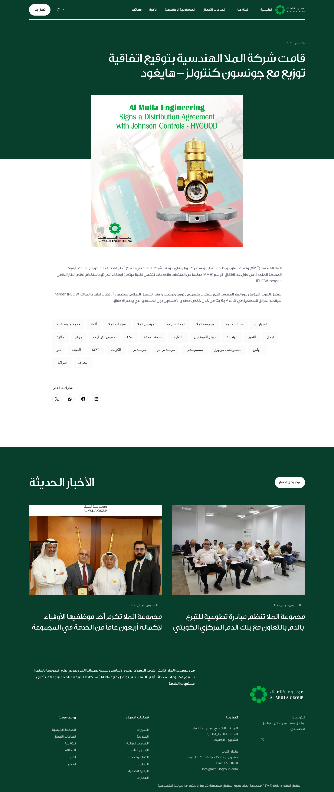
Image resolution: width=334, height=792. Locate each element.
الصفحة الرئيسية (64, 730)
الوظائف (70, 750)
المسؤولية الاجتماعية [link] (180, 10)
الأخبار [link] (153, 10)
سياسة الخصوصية (170, 786)
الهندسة (143, 736)
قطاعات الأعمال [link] (214, 10)
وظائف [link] (137, 10)
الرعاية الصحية (138, 771)
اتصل (72, 764)
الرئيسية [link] (266, 10)
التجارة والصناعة (137, 757)
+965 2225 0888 (227, 763)
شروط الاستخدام (196, 786)
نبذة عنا (70, 743)
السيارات (143, 730)
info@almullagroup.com (220, 769)
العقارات (143, 778)
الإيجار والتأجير (139, 750)
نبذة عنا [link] (242, 10)
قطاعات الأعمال (64, 736)
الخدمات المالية (137, 743)
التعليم (143, 764)
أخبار (73, 757)
